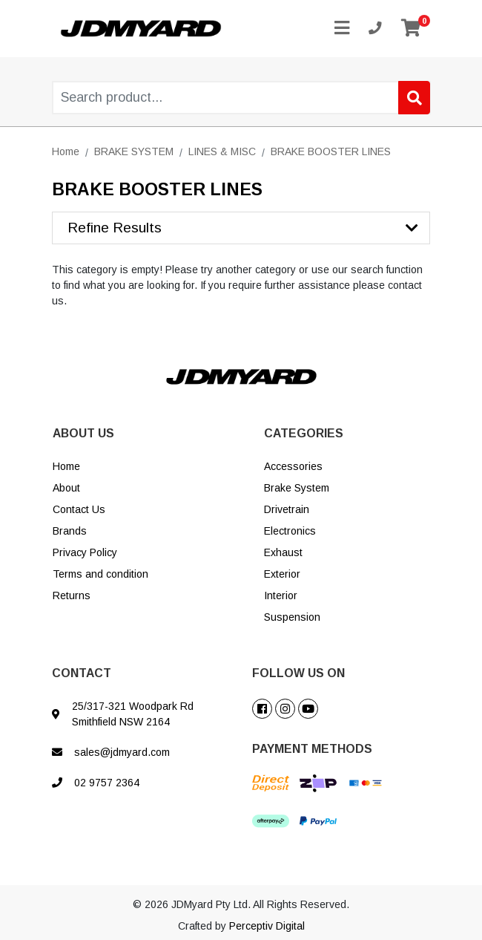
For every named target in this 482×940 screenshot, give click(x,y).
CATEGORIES (303, 433)
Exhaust (283, 552)
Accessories (293, 466)
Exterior (282, 574)
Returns (71, 595)
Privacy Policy (85, 552)
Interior (280, 595)
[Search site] (414, 97)
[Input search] (241, 97)
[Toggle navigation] (342, 28)
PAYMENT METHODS (312, 748)
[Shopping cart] (411, 28)
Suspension (292, 617)
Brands (70, 531)
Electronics (290, 531)
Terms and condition (100, 574)
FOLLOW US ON (298, 673)
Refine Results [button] (114, 227)
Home (66, 466)
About (66, 488)
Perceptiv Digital (267, 926)
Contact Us (79, 509)
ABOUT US (83, 433)
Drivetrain (286, 509)
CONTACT (81, 673)
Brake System (296, 488)
